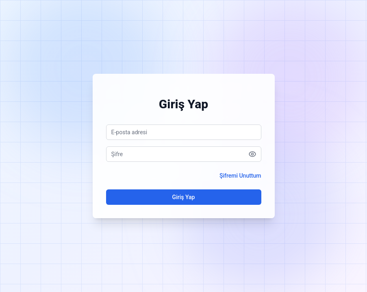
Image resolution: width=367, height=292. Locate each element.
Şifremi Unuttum (240, 175)
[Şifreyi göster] (252, 154)
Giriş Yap (183, 197)
